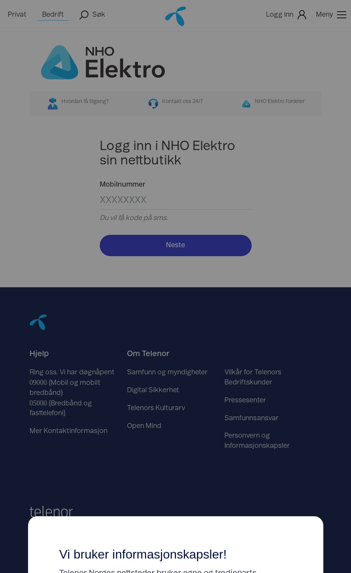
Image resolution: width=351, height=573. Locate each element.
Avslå (115, 314)
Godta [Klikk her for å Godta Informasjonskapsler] (236, 314)
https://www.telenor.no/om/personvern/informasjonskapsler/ (158, 379)
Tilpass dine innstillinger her (175, 345)
